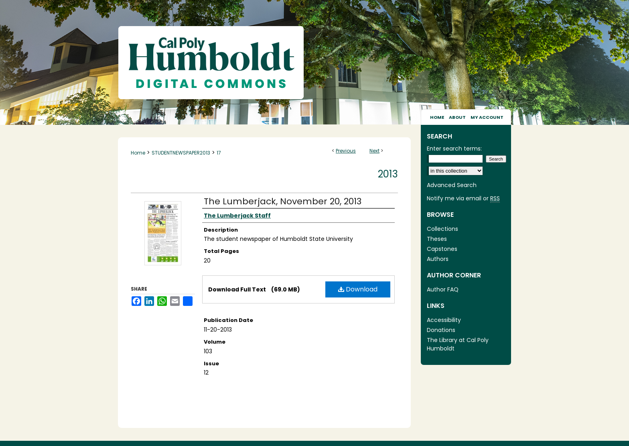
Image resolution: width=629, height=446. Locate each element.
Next (374, 150)
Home (138, 152)
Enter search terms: (454, 149)
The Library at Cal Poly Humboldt (458, 344)
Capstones (442, 249)
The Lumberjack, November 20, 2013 (282, 201)
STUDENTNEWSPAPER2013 (181, 152)
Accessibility (444, 320)
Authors (437, 259)
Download (357, 289)
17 (219, 152)
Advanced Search (452, 185)
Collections (442, 229)
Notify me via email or (463, 198)
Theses (437, 239)
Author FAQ (443, 289)
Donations (441, 330)
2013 (388, 174)
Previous (346, 150)
